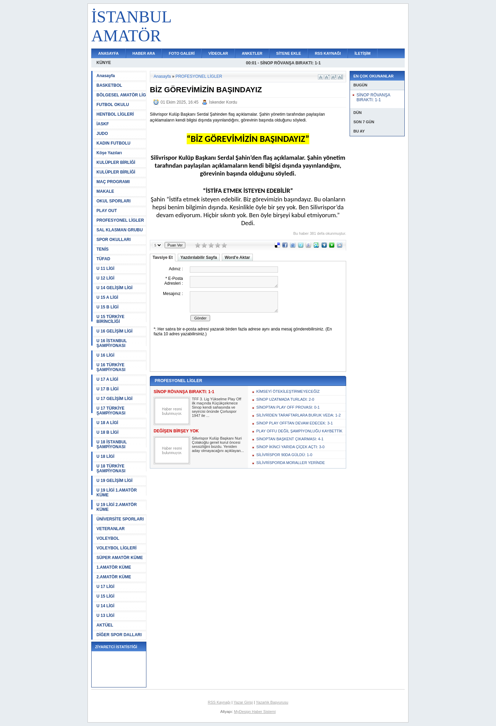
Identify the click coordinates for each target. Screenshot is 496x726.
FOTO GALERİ (182, 53)
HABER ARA (144, 53)
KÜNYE (103, 62)
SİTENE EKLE (288, 53)
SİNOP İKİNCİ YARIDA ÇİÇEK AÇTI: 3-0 (290, 447)
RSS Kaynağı (219, 702)
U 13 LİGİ (105, 615)
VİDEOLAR (218, 53)
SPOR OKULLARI (113, 239)
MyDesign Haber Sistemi (255, 711)
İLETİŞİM (362, 53)
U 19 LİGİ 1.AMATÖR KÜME (116, 492)
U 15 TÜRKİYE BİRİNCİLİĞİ (110, 319)
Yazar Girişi (243, 702)
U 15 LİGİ (105, 596)
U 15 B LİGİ (107, 307)
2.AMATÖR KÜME (113, 577)
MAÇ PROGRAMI (113, 181)
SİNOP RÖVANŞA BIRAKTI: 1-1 (373, 97)
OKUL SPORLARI (113, 201)
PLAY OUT (106, 210)
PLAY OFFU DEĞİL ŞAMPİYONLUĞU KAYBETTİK (299, 431)
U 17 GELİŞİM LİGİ (114, 398)
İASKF (102, 124)
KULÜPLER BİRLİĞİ (115, 162)
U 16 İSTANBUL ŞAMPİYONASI (111, 343)
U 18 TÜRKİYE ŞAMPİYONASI (110, 468)
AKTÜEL (104, 625)
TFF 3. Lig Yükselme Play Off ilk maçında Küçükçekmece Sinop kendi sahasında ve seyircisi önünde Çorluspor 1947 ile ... (216, 407)
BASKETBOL (109, 85)
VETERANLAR (110, 528)
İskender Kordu (223, 102)
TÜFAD (103, 258)
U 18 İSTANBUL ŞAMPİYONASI (111, 444)
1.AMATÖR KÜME (113, 567)
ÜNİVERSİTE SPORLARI (120, 519)
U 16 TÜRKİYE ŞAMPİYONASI (110, 367)
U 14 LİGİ (105, 605)
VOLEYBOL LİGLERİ (116, 548)
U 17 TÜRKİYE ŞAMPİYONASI (110, 410)
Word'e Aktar (237, 257)
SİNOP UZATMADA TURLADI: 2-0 (285, 399)
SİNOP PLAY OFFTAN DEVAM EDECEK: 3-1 (294, 423)
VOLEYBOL (107, 538)
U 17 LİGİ (105, 586)
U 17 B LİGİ (107, 389)
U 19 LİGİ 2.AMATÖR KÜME (116, 507)
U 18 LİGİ (105, 456)
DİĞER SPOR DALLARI (119, 634)
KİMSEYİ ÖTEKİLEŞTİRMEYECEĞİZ (288, 391)
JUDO (102, 133)
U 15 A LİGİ (107, 297)
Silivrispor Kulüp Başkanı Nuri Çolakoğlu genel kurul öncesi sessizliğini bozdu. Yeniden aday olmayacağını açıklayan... (218, 444)
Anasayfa (105, 75)
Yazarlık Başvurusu (272, 702)
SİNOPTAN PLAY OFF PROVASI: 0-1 (288, 407)
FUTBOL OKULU (112, 104)
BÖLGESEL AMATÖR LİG (121, 95)
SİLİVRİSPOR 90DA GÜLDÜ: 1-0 (284, 455)
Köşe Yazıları (109, 152)
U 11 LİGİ (105, 268)
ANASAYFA (108, 53)
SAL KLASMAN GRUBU (119, 230)
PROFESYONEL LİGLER (120, 220)
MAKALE (105, 191)
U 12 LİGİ (105, 278)
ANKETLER (252, 53)
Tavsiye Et (163, 257)
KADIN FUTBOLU (113, 143)
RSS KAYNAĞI (328, 53)
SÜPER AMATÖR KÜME (119, 557)
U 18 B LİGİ (107, 432)
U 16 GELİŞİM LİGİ (114, 331)
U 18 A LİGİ (107, 422)
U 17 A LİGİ (107, 379)
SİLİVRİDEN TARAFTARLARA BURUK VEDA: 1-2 (298, 415)
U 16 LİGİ (105, 355)
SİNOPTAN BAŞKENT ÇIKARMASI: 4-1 (289, 439)
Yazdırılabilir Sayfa (198, 257)
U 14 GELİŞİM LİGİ (114, 287)
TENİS (102, 249)
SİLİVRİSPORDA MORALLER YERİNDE (290, 463)
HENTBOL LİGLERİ (115, 114)
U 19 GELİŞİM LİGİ (114, 480)
